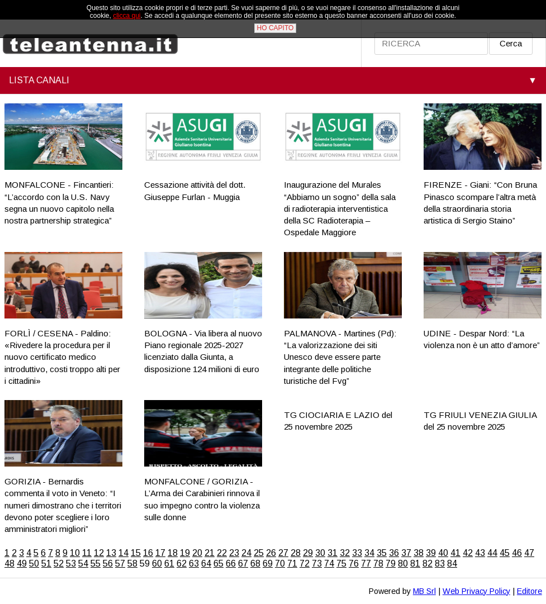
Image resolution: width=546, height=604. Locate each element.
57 (120, 563)
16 (148, 553)
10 (75, 553)
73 (317, 563)
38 (419, 553)
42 (468, 553)
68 (255, 563)
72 (305, 563)
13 (111, 553)
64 (206, 563)
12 (99, 553)
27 (283, 553)
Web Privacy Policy (476, 591)
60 (157, 563)
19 (185, 553)
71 (292, 563)
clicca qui (126, 16)
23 (234, 553)
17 (160, 553)
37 (406, 553)
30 (320, 553)
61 (169, 563)
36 (394, 553)
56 (108, 563)
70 (280, 563)
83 (440, 563)
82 (427, 563)
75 (341, 563)
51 (46, 563)
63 (194, 563)
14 (123, 553)
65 (218, 563)
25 (259, 553)
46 (517, 553)
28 (296, 553)
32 (345, 553)
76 (354, 563)
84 (452, 563)
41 (455, 553)
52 (59, 563)
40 (443, 553)
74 (329, 563)
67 (243, 563)
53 (71, 563)
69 (268, 563)
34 (369, 553)
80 (403, 563)
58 (132, 563)
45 (505, 553)
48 (9, 563)
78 (378, 563)
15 (136, 553)
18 (173, 553)
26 (271, 553)
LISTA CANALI (39, 80)
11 (87, 553)
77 (366, 563)
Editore (529, 591)
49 (22, 563)
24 (246, 553)
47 (529, 553)
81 (415, 563)
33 (357, 553)
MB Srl (424, 591)
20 (197, 553)
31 (332, 553)
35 (382, 553)
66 (231, 563)
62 (182, 563)
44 (492, 553)
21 (210, 553)
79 (391, 563)
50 (34, 563)
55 (96, 563)
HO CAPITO (275, 28)
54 (83, 563)
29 (308, 553)
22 (222, 553)
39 (431, 553)
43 (480, 553)
